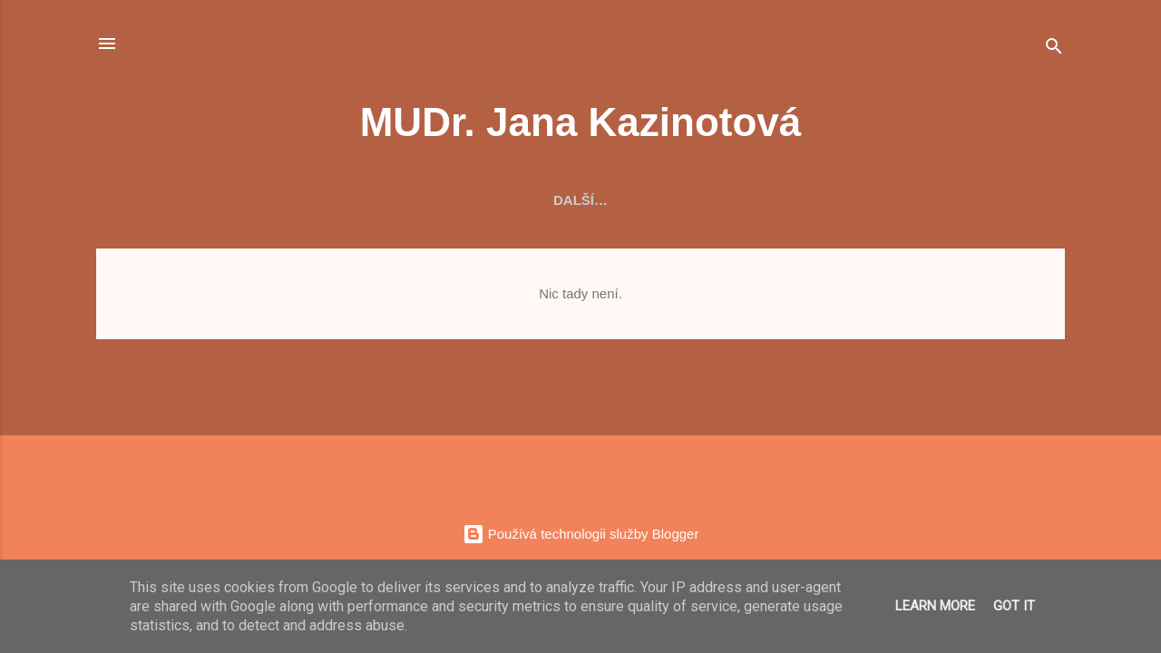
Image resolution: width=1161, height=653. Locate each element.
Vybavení (484, 200)
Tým (402, 200)
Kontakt (926, 200)
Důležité (827, 200)
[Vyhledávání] (1054, 49)
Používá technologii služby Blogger (581, 533)
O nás (334, 200)
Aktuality (240, 200)
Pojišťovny (717, 200)
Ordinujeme (596, 200)
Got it (1014, 606)
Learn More (935, 606)
